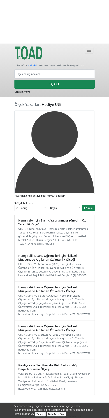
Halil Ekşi (32, 65)
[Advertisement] (54, 22)
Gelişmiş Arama (22, 91)
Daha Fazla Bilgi (56, 414)
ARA (54, 84)
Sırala (88, 208)
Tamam (40, 414)
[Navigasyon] (89, 50)
